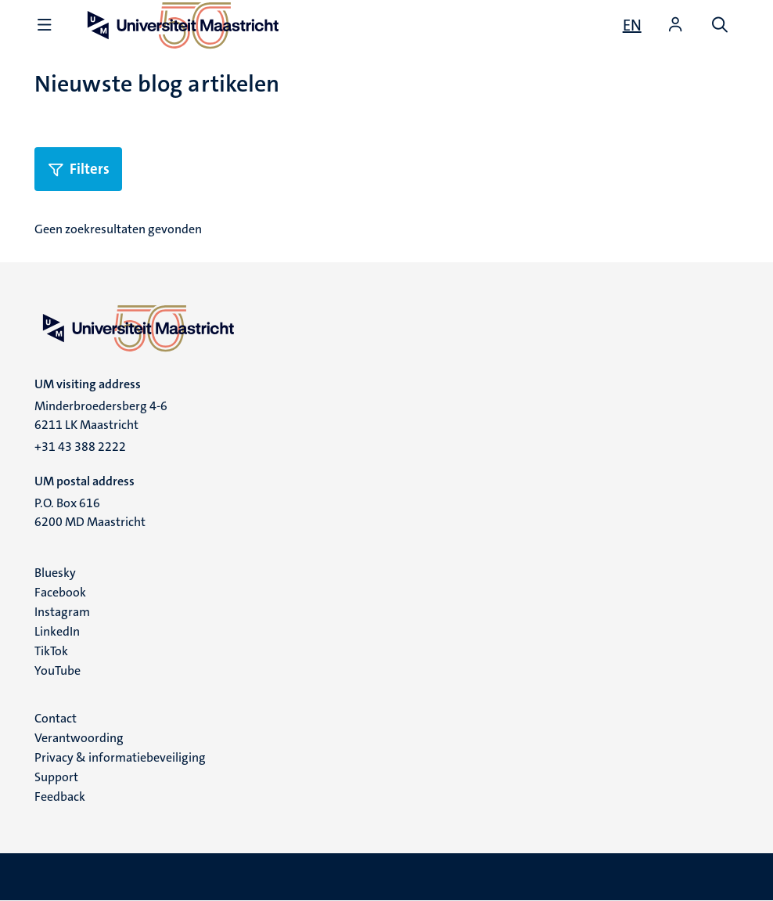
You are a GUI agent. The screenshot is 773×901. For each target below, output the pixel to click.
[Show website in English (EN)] (632, 25)
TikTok (51, 651)
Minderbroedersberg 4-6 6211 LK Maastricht (100, 415)
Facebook (60, 592)
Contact (55, 718)
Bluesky (55, 572)
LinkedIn (57, 631)
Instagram (62, 612)
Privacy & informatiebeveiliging (120, 757)
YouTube (57, 670)
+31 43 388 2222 (80, 446)
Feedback (59, 796)
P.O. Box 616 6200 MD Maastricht (90, 512)
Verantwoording (79, 738)
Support (56, 777)
